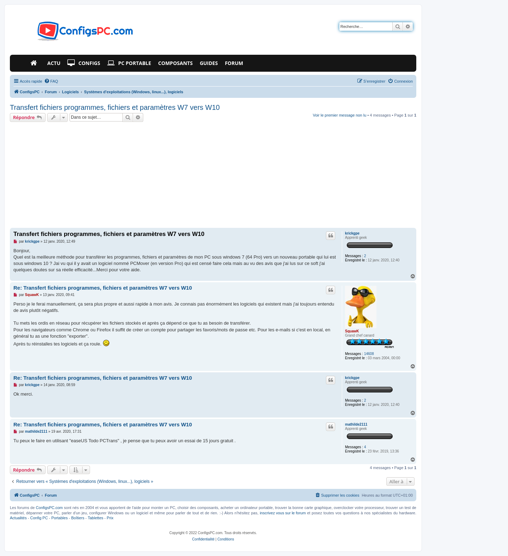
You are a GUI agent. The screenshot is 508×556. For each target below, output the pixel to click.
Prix (110, 518)
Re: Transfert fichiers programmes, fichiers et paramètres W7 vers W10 (102, 288)
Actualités (18, 518)
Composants (175, 63)
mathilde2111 (356, 424)
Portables (59, 518)
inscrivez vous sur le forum (283, 513)
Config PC (39, 518)
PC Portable (129, 63)
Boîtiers (77, 518)
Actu (53, 63)
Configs (83, 63)
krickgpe (352, 233)
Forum (234, 63)
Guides (209, 63)
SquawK (352, 331)
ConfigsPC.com (49, 507)
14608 (369, 354)
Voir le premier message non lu (340, 115)
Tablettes (95, 518)
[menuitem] (51, 81)
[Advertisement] (213, 174)
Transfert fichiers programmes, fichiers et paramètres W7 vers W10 (115, 107)
